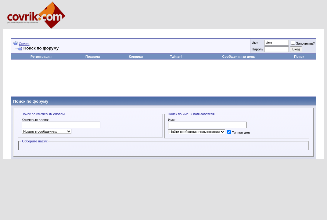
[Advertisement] (122, 31)
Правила (92, 56)
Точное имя (238, 132)
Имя (255, 43)
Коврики (136, 56)
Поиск (299, 56)
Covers (24, 44)
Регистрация (41, 56)
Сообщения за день (238, 56)
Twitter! (176, 56)
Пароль (257, 49)
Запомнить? (303, 43)
